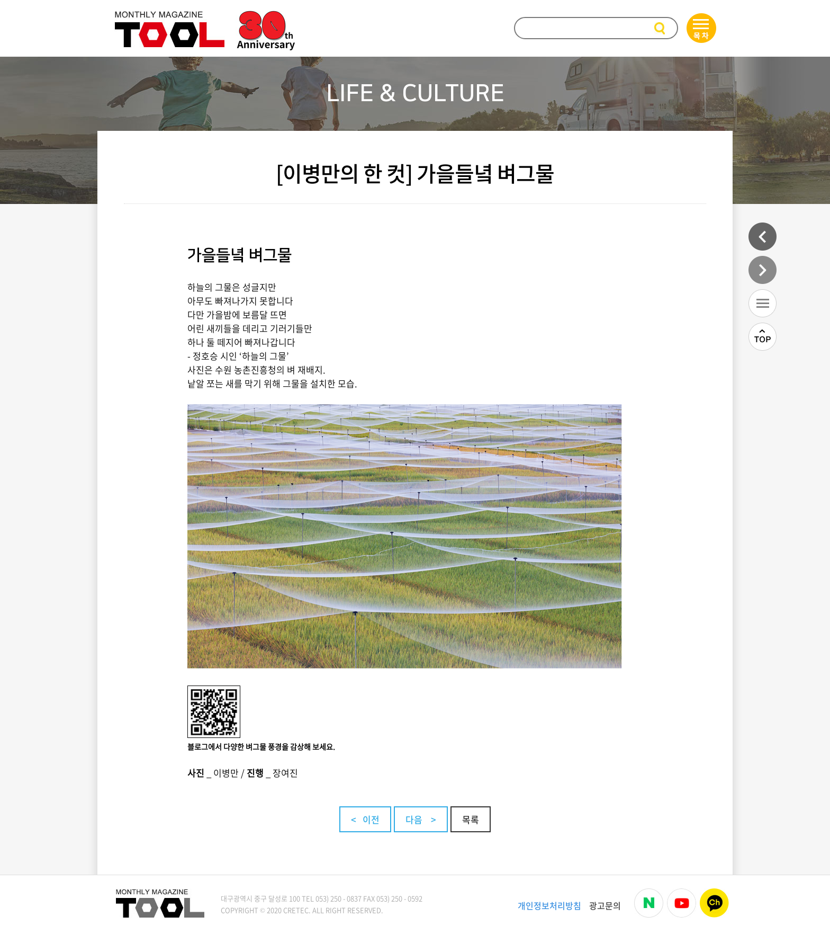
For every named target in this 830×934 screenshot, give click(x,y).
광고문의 (605, 905)
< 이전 (365, 819)
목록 (470, 819)
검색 (660, 28)
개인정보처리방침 (549, 905)
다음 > (420, 819)
